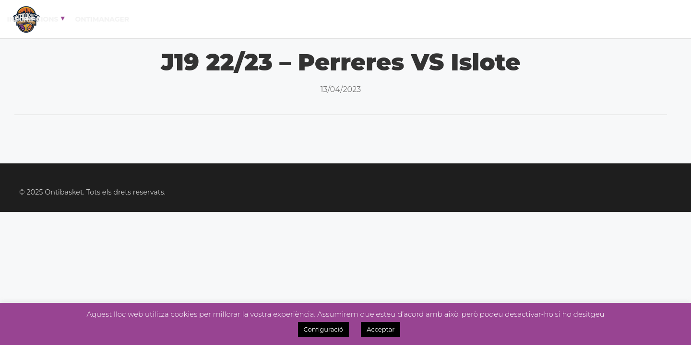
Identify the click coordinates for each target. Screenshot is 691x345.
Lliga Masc (286, 19)
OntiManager (630, 19)
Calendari (229, 19)
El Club (176, 19)
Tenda (508, 19)
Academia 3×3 (455, 19)
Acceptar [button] (380, 329)
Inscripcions (560, 19)
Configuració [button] (324, 329)
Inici (139, 19)
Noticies (395, 19)
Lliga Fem (343, 19)
